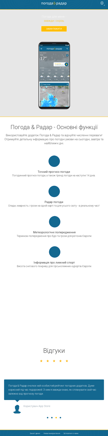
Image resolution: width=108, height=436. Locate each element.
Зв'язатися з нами (70, 433)
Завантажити (54, 29)
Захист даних (35, 433)
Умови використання (51, 433)
